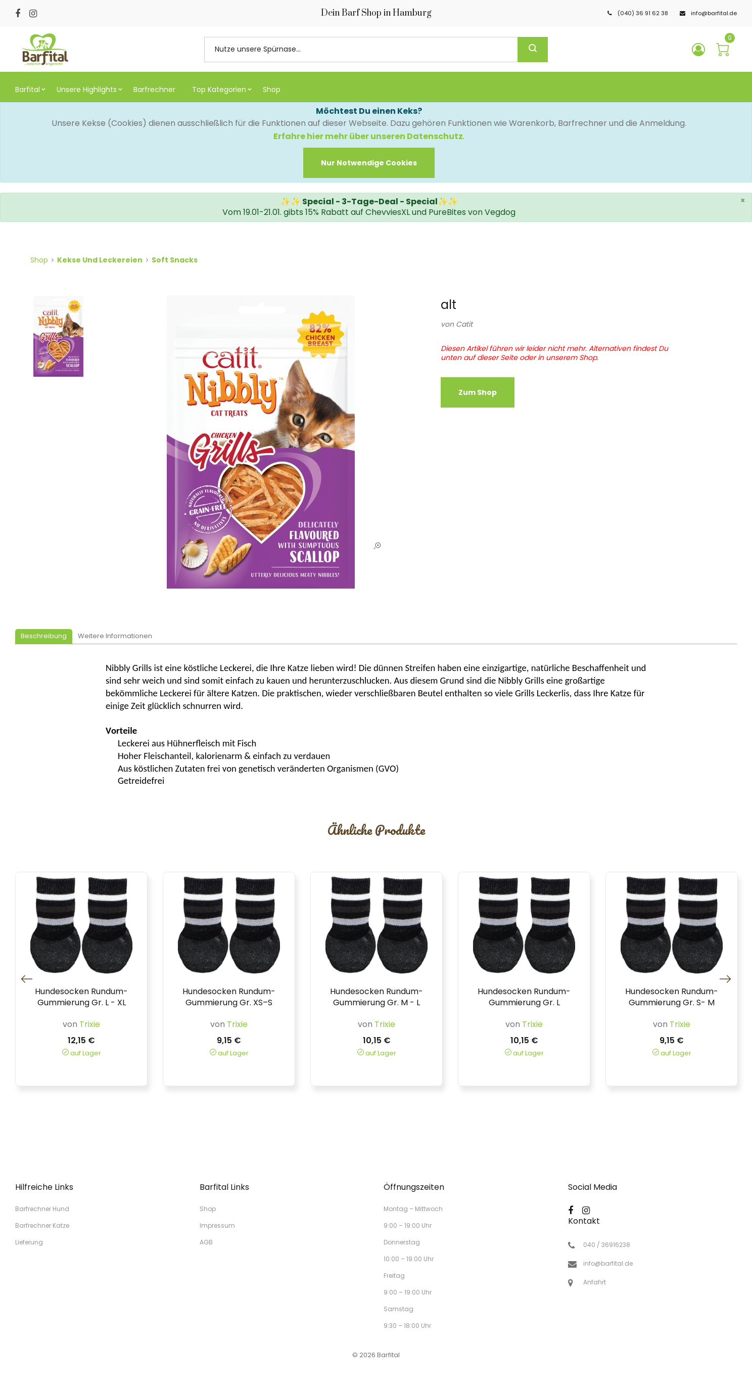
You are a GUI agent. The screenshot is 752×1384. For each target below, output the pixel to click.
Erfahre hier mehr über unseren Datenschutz (368, 136)
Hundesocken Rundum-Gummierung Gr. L (524, 997)
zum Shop (477, 392)
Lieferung (29, 1241)
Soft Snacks (175, 260)
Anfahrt (594, 1282)
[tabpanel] (260, 447)
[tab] (43, 637)
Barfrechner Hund (42, 1208)
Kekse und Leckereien (100, 260)
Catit (464, 324)
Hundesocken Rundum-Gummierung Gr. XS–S (228, 997)
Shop (39, 260)
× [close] (742, 200)
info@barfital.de (608, 1264)
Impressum (217, 1225)
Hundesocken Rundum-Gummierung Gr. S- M (671, 997)
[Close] (369, 163)
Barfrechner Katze (42, 1225)
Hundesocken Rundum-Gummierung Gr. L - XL (81, 997)
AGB (206, 1241)
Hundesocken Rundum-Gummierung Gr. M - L (376, 997)
